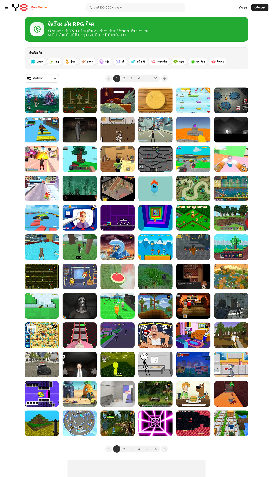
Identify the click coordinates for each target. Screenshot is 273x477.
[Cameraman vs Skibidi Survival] (80, 335)
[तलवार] (87, 61)
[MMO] (37, 61)
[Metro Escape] (117, 394)
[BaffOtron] (80, 218)
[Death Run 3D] (155, 423)
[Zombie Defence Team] (231, 306)
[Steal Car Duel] (193, 159)
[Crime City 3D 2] (42, 159)
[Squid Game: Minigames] (155, 100)
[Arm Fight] (155, 335)
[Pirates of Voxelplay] (231, 335)
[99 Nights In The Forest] (80, 247)
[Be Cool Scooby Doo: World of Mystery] (193, 394)
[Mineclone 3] (42, 423)
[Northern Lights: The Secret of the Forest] (193, 218)
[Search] (90, 7)
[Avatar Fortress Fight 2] (117, 247)
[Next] (164, 78)
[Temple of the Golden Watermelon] (117, 276)
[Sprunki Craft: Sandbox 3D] (117, 306)
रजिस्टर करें (259, 7)
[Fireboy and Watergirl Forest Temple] (80, 100)
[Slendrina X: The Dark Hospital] (80, 306)
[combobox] (42, 78)
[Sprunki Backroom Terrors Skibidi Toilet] (117, 364)
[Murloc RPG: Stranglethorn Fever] (117, 423)
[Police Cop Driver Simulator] (42, 364)
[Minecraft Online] (155, 276)
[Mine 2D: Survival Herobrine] (231, 247)
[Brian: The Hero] (193, 306)
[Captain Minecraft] (231, 423)
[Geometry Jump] (117, 218)
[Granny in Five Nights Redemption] (80, 129)
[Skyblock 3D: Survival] (80, 159)
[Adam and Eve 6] (80, 276)
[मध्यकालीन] (159, 61)
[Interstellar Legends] (42, 100)
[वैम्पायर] (217, 61)
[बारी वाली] (138, 61)
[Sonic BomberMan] (42, 335)
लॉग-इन (243, 7)
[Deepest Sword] (117, 100)
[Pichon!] (193, 423)
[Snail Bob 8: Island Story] (231, 188)
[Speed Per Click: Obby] (42, 129)
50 (155, 78)
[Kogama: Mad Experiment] (231, 394)
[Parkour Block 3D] (193, 129)
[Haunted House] (117, 188)
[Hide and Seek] (80, 423)
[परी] (120, 61)
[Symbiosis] (193, 276)
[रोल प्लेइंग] (197, 61)
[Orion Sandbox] (155, 306)
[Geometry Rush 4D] (42, 394)
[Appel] (42, 306)
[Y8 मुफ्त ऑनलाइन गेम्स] (20, 7)
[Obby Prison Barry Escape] (193, 247)
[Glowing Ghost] (231, 129)
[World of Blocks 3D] (231, 276)
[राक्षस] (178, 61)
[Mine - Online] (231, 218)
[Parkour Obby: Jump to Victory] (42, 218)
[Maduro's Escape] (193, 364)
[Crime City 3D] (155, 129)
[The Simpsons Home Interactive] (193, 335)
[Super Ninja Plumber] (155, 247)
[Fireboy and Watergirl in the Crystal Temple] (155, 159)
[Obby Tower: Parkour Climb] (155, 218)
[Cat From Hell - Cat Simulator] (231, 159)
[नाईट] (104, 61)
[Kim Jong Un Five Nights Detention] (80, 364)
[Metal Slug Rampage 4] (155, 394)
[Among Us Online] (231, 100)
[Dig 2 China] (117, 129)
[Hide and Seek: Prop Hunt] (117, 335)
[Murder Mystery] (117, 159)
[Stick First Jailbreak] (155, 364)
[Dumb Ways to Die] (155, 188)
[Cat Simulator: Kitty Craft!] (42, 247)
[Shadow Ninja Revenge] (80, 188)
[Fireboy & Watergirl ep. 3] (42, 276)
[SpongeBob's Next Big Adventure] (80, 394)
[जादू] (54, 61)
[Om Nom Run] (42, 188)
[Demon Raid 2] (193, 188)
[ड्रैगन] (70, 61)
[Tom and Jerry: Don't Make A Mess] (231, 364)
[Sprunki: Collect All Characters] (193, 100)
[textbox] (42, 78)
